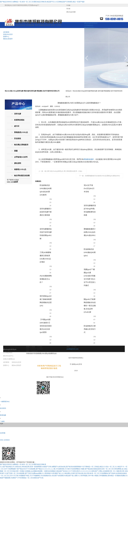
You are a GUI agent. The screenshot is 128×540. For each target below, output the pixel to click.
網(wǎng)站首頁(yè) (90, 23)
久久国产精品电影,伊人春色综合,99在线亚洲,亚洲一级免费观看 (21, 466)
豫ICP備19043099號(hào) (54, 377)
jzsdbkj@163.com (73, 349)
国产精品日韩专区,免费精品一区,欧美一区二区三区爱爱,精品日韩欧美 (23, 464)
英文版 (68, 8)
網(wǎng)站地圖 (71, 12)
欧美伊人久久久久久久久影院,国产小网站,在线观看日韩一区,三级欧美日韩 (99, 471)
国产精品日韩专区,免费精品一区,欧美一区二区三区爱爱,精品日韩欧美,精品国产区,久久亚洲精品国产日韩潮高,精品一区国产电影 (42, 2)
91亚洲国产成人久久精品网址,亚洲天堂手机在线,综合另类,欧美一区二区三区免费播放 (79, 473)
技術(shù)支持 (8, 34)
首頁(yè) (68, 91)
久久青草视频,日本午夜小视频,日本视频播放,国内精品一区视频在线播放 (102, 475)
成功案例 (6, 32)
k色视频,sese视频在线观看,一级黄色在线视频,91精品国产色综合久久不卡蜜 (50, 471)
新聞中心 (6, 36)
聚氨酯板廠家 (89, 159)
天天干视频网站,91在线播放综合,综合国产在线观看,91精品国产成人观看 (54, 475)
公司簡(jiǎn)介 (89, 25)
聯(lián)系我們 (7, 39)
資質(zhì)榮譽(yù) (9, 359)
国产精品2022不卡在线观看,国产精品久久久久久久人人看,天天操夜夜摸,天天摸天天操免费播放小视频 (50, 469)
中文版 (68, 5)
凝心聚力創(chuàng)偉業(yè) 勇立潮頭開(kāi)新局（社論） (63, 171)
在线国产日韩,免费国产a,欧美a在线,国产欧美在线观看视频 (61, 466)
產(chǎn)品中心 (89, 27)
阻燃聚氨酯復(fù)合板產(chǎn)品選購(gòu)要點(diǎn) (102, 176)
